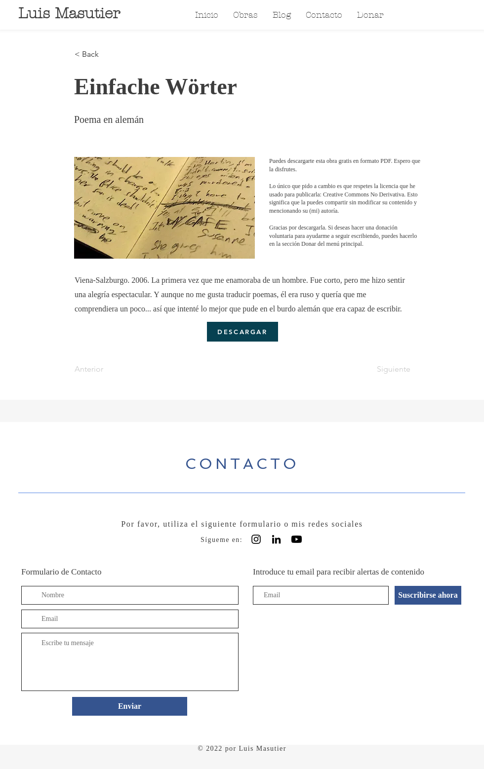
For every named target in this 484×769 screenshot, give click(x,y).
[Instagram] (256, 539)
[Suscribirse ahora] (428, 595)
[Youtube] (296, 539)
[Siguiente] (385, 369)
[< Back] (107, 54)
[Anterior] (107, 369)
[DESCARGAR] (242, 332)
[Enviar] (129, 706)
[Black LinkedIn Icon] (276, 539)
